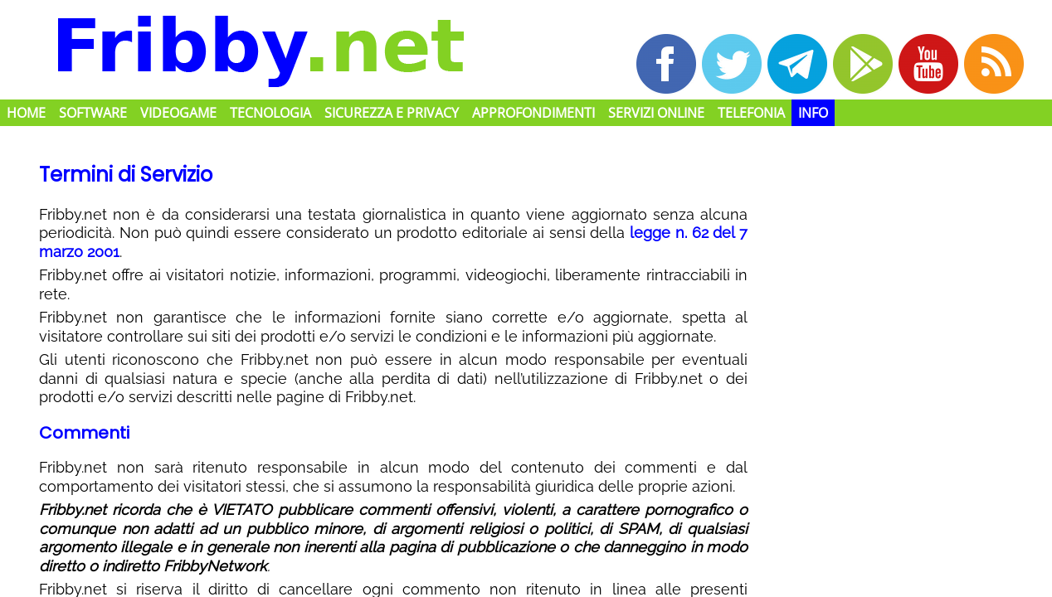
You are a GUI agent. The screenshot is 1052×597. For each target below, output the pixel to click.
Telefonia (751, 113)
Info (813, 113)
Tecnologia (270, 113)
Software (93, 113)
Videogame (178, 113)
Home (26, 113)
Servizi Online (656, 113)
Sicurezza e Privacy (391, 113)
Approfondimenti (533, 113)
